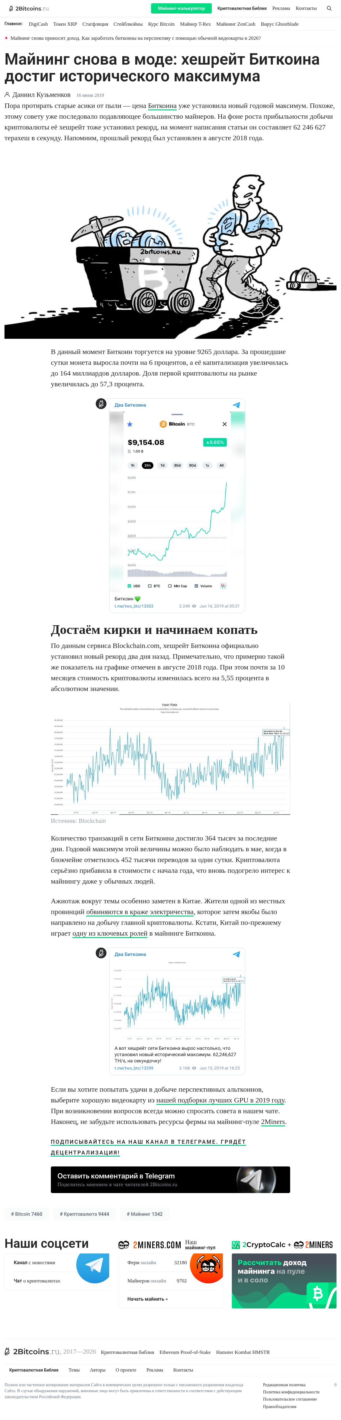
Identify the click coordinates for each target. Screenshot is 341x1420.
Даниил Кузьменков (42, 94)
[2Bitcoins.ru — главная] (29, 8)
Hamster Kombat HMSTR (243, 1352)
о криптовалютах (37, 1281)
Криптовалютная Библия (242, 8)
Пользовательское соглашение (290, 1399)
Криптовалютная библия (127, 1352)
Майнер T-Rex (195, 24)
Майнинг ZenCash (235, 24)
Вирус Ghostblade (280, 24)
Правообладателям (279, 1406)
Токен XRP (65, 24)
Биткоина (162, 105)
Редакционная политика (284, 1385)
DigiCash (38, 24)
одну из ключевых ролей (109, 933)
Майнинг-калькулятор (181, 8)
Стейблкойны (128, 24)
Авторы (98, 1370)
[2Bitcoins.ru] (32, 1351)
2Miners (273, 1121)
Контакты (306, 8)
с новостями (34, 1262)
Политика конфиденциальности (291, 1392)
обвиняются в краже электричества (140, 912)
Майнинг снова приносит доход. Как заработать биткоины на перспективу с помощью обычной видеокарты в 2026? (135, 38)
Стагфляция (95, 24)
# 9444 (84, 1214)
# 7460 (26, 1214)
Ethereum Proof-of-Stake (185, 1352)
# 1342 (145, 1214)
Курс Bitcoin (161, 24)
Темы (74, 1370)
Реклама (281, 8)
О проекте (126, 1370)
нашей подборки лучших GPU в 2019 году (220, 1100)
